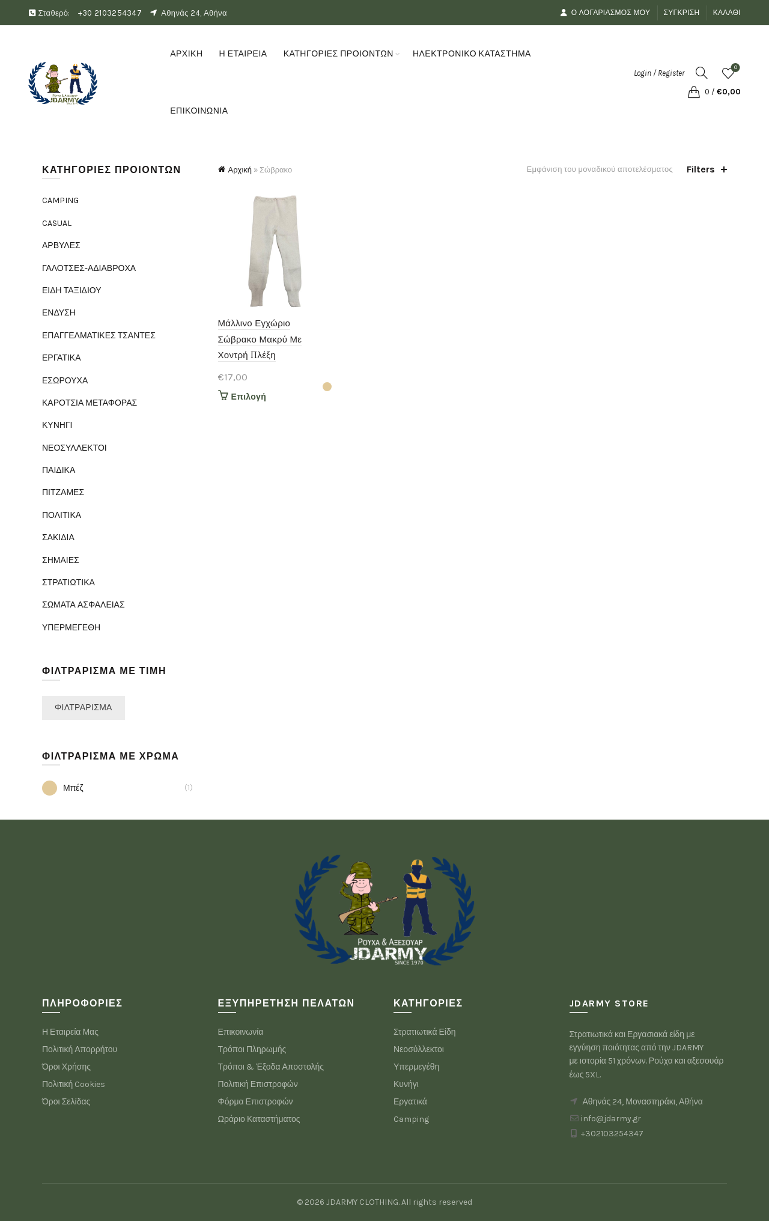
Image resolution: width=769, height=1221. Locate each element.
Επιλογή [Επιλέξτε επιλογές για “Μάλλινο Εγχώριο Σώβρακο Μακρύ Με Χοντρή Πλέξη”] (249, 397)
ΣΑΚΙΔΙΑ (58, 537)
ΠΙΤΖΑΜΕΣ (63, 492)
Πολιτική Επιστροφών (258, 1084)
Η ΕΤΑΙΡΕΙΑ (243, 54)
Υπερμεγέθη (416, 1067)
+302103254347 (612, 1133)
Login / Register (659, 73)
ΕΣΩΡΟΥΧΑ (65, 381)
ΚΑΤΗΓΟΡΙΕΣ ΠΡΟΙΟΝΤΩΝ (339, 54)
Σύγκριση (682, 12)
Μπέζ (63, 788)
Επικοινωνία (241, 1032)
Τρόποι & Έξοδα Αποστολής (271, 1067)
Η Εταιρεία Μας (70, 1032)
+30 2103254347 (110, 12)
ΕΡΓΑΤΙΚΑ (61, 358)
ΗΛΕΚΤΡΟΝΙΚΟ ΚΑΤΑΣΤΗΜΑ (476, 48)
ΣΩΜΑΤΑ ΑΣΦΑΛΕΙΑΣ (83, 605)
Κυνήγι (406, 1084)
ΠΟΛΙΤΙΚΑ (61, 515)
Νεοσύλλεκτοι (419, 1049)
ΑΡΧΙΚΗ (186, 54)
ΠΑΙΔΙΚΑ (58, 470)
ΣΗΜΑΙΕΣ (60, 560)
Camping (411, 1119)
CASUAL (56, 223)
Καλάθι (727, 12)
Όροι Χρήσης (66, 1067)
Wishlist (734, 68)
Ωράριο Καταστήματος (259, 1119)
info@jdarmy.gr (611, 1118)
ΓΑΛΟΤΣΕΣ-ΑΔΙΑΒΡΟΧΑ (89, 268)
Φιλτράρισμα (83, 707)
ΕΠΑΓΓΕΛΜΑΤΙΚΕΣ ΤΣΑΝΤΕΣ (99, 335)
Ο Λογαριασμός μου (605, 12)
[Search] (701, 73)
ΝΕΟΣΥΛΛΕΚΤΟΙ (74, 448)
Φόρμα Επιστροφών (255, 1102)
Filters (701, 169)
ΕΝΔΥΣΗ (59, 313)
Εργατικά (410, 1102)
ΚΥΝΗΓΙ (57, 425)
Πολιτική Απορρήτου (79, 1049)
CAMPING (60, 200)
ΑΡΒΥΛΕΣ (61, 245)
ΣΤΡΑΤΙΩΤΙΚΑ (68, 582)
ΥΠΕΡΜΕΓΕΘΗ (71, 628)
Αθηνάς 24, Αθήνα (193, 12)
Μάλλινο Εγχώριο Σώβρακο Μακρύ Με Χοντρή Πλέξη (260, 339)
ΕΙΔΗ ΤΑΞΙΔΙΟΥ (72, 290)
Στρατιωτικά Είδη (425, 1032)
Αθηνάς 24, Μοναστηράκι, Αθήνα (643, 1102)
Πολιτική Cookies (73, 1084)
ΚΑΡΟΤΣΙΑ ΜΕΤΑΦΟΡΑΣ (89, 403)
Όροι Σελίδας (66, 1102)
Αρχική (240, 169)
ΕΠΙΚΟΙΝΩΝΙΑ (199, 111)
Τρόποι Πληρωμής (252, 1049)
